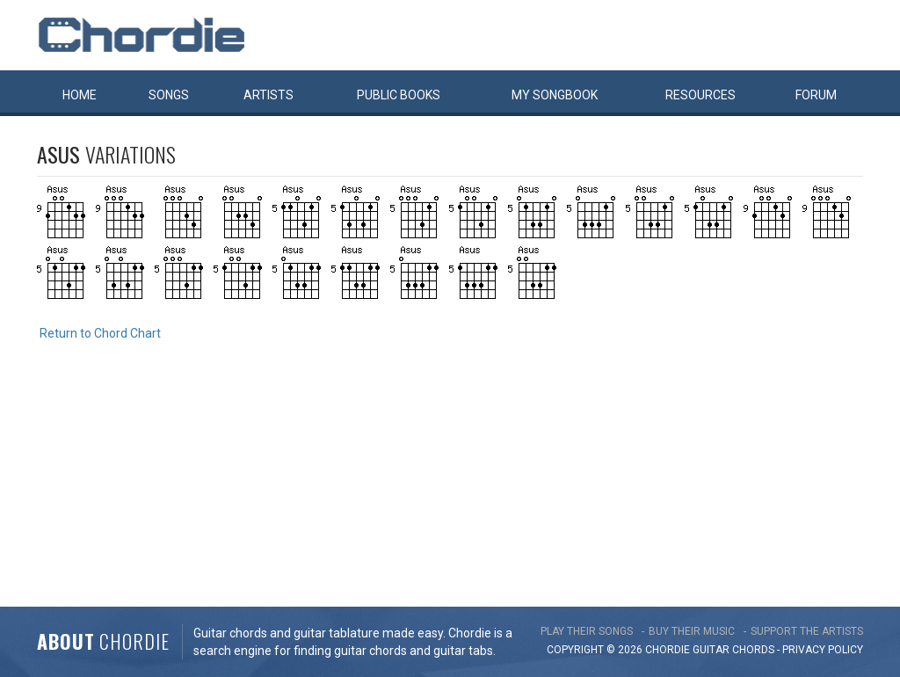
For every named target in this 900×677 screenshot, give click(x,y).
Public (398, 95)
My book (555, 95)
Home (79, 95)
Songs (169, 95)
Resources (700, 95)
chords (753, 650)
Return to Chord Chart (100, 333)
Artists (268, 95)
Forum (816, 95)
